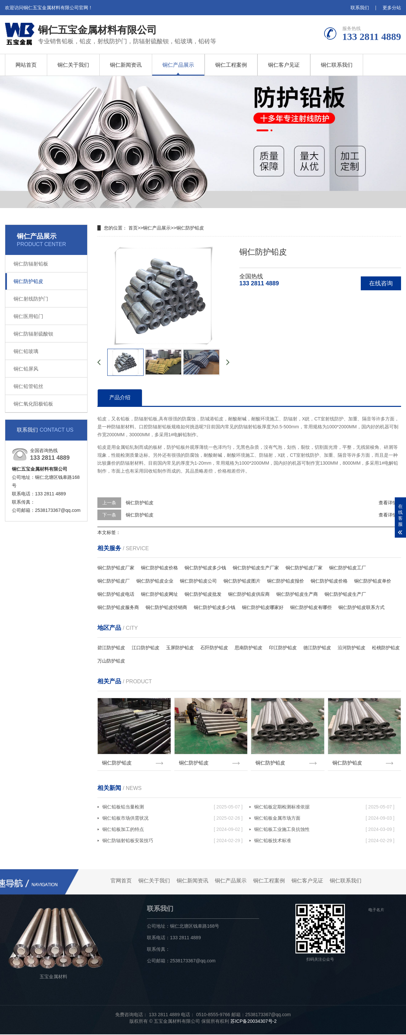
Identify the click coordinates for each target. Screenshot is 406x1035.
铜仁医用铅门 (28, 316)
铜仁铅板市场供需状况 (172, 818)
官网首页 (121, 881)
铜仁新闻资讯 (126, 65)
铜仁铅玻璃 (26, 351)
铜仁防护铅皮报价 (285, 581)
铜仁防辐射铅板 (31, 264)
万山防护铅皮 (111, 660)
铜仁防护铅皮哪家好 (263, 607)
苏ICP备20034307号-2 (253, 1021)
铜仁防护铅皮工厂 (347, 567)
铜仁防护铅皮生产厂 (345, 594)
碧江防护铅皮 (111, 647)
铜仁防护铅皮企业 (154, 581)
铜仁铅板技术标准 (324, 841)
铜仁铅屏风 (26, 369)
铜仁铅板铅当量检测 (172, 807)
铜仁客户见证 (284, 65)
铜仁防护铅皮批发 (203, 594)
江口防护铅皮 (145, 647)
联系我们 (360, 7)
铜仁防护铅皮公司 (198, 581)
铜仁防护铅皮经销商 (166, 607)
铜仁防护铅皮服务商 (118, 607)
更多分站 (392, 7)
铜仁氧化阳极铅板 (33, 404)
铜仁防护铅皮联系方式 (361, 607)
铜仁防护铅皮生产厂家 (256, 567)
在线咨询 (381, 283)
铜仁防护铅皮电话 (115, 594)
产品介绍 (119, 397)
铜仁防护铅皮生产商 (297, 594)
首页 (133, 228)
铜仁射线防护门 (31, 299)
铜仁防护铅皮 (28, 281)
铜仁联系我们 (337, 65)
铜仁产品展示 (178, 65)
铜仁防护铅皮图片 (241, 581)
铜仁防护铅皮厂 (113, 581)
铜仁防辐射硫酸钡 (33, 334)
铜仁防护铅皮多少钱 (205, 567)
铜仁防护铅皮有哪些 (311, 607)
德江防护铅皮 (317, 647)
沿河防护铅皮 (351, 647)
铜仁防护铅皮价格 (159, 567)
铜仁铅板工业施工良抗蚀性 (324, 830)
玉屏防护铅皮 (180, 647)
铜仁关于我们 (73, 65)
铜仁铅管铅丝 (28, 386)
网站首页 (26, 65)
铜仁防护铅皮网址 (159, 594)
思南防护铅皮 (248, 647)
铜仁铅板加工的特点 (172, 830)
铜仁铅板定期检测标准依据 (324, 807)
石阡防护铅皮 (214, 647)
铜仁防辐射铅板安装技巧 (172, 841)
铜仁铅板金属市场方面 (324, 818)
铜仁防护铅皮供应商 (249, 594)
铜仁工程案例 (231, 65)
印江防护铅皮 (283, 647)
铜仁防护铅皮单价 (372, 581)
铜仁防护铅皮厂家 (115, 567)
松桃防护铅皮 (386, 647)
